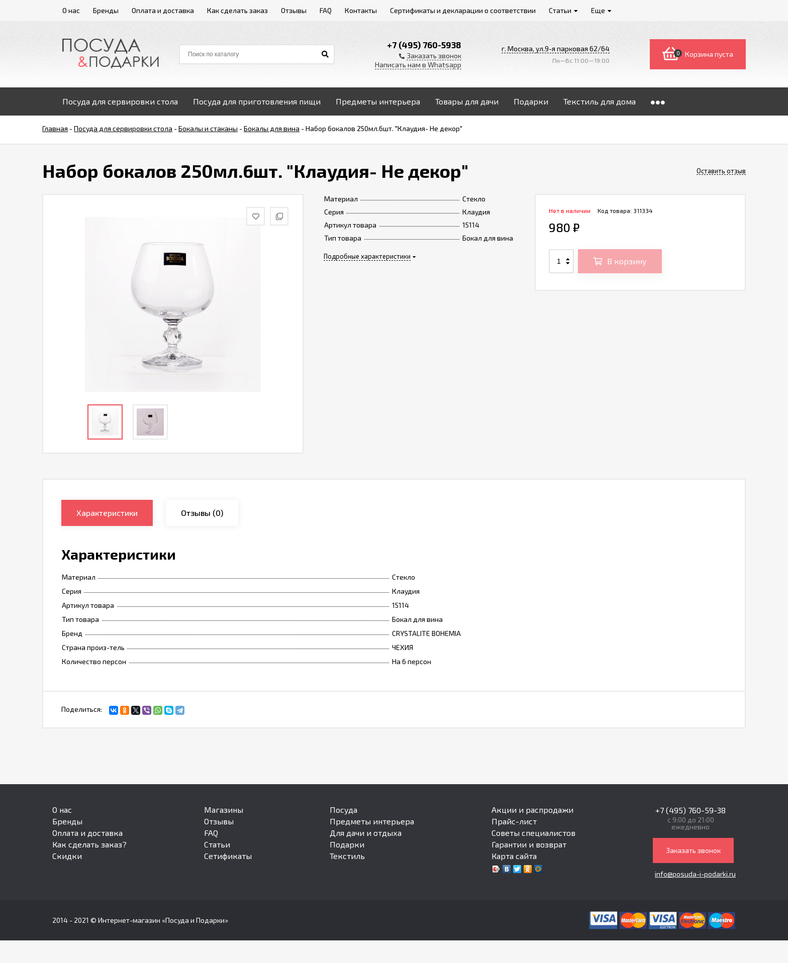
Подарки (347, 844)
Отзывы (219, 821)
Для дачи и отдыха (366, 832)
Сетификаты (228, 856)
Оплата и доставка (87, 832)
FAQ (211, 832)
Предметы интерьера (372, 821)
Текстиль (347, 856)
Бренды (67, 821)
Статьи (217, 844)
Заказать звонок (693, 850)
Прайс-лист (514, 821)
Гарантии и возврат (528, 844)
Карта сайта (514, 856)
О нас (62, 809)
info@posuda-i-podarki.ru (695, 874)
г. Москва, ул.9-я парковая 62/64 (556, 48)
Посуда (343, 809)
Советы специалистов (533, 832)
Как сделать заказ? (89, 844)
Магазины (223, 809)
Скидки (67, 856)
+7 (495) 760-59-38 (690, 810)
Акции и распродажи (532, 809)
